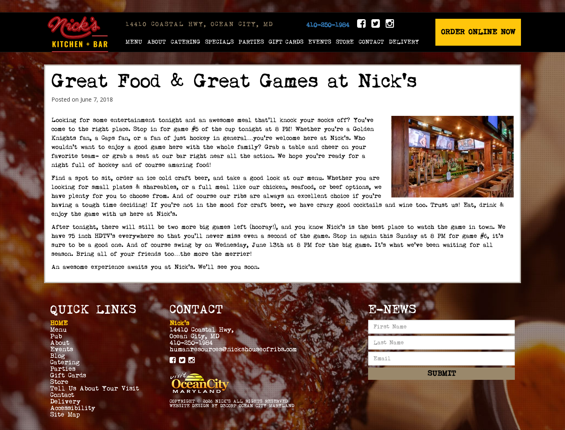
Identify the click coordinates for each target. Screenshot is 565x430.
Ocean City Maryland (266, 406)
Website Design (189, 406)
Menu (134, 41)
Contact (371, 41)
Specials (219, 41)
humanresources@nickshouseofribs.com (233, 349)
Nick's (223, 401)
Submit (442, 373)
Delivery (404, 41)
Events (319, 41)
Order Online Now (478, 32)
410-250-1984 (327, 24)
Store (345, 41)
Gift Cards (286, 41)
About (156, 41)
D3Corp (228, 406)
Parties (251, 41)
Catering (185, 41)
